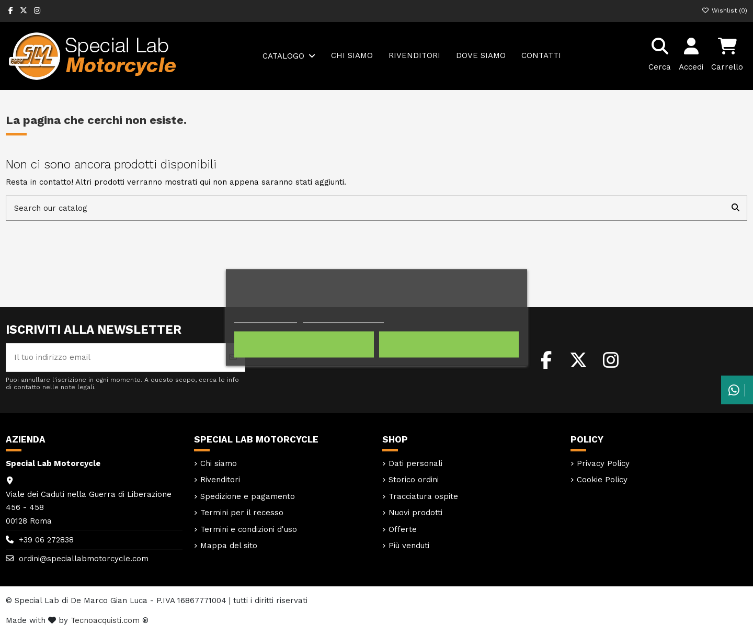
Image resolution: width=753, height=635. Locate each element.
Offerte (403, 529)
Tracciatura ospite (423, 496)
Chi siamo (218, 463)
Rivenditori (220, 479)
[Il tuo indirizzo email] (114, 357)
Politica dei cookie (265, 318)
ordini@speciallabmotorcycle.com (84, 558)
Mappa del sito (228, 545)
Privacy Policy (603, 463)
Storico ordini (414, 479)
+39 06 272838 (46, 540)
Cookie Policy (602, 479)
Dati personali (415, 463)
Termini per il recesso (241, 512)
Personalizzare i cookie (343, 318)
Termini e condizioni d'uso (248, 529)
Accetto (449, 344)
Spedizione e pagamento (247, 496)
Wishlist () (724, 10)
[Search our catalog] (735, 208)
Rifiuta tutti (304, 344)
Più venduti (409, 545)
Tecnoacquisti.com (105, 620)
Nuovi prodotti (415, 512)
